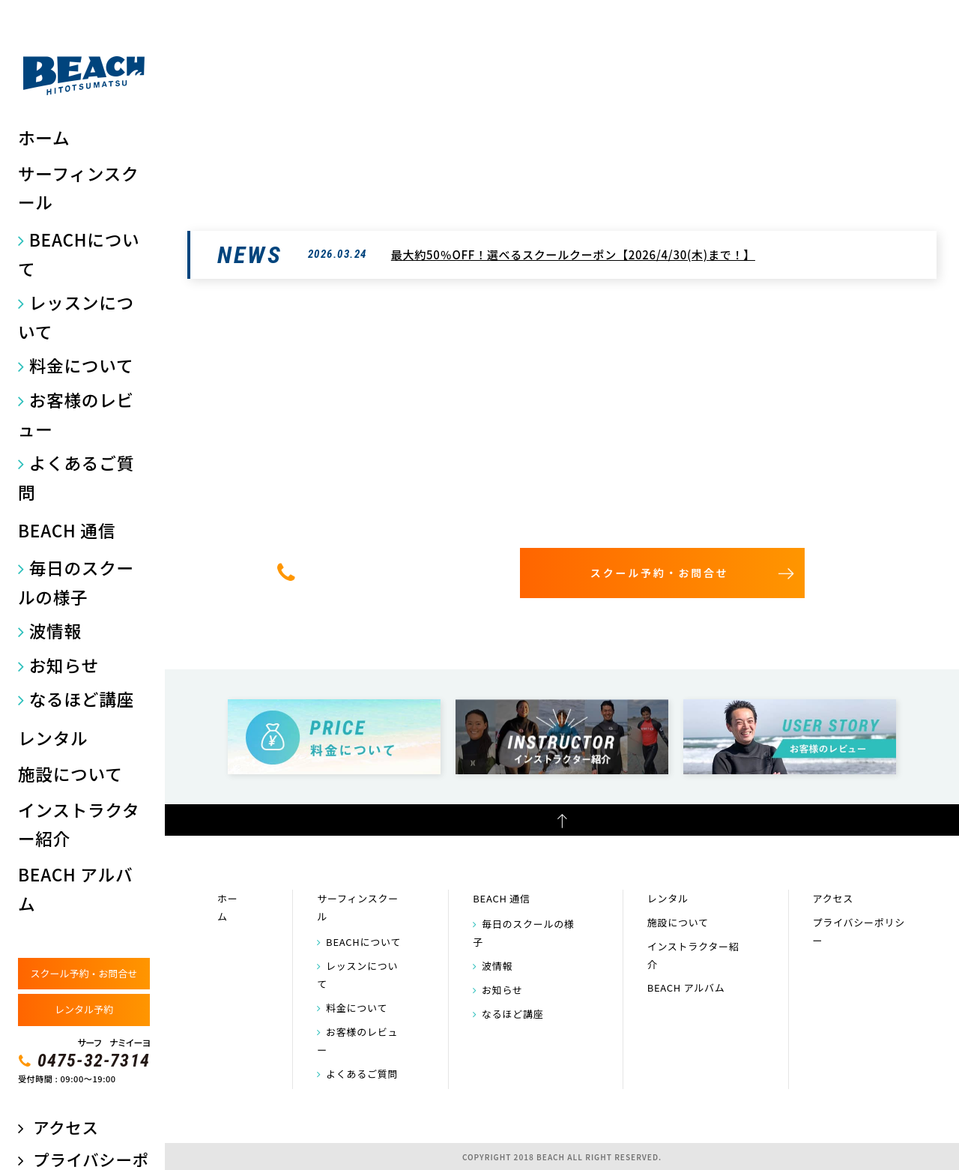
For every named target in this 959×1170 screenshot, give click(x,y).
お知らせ (64, 665)
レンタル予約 (84, 1009)
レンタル (53, 738)
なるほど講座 (81, 699)
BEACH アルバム (75, 888)
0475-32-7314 (93, 1060)
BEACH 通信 (66, 530)
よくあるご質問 (76, 477)
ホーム (44, 137)
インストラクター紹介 (78, 824)
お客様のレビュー (76, 414)
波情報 (55, 630)
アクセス (65, 1127)
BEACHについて (78, 254)
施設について (70, 774)
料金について (81, 365)
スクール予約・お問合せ (83, 973)
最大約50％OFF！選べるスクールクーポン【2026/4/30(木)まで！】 (573, 254)
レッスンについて (76, 317)
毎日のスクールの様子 (76, 582)
